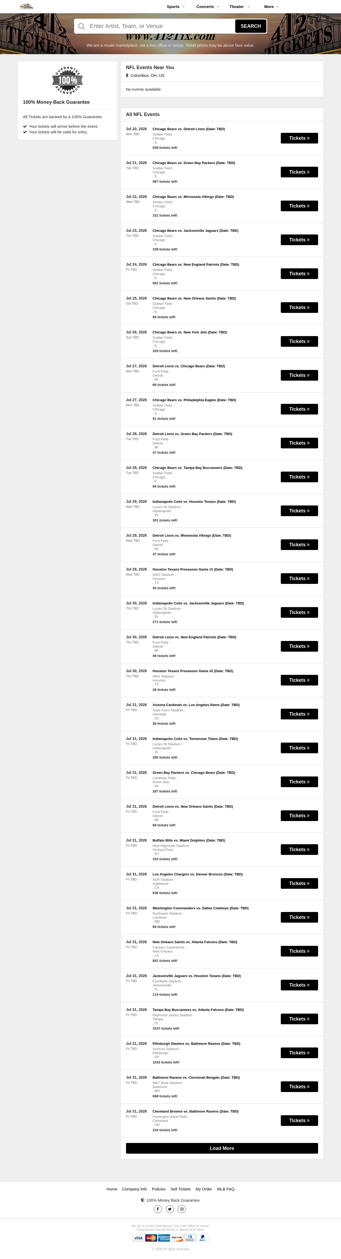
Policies (159, 1189)
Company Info (134, 1189)
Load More (222, 1148)
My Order (204, 1189)
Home (112, 1189)
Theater (239, 6)
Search (251, 26)
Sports (176, 6)
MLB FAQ (225, 1189)
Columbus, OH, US (145, 75)
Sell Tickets (180, 1189)
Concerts (207, 6)
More (271, 6)
